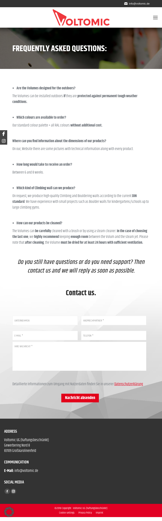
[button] (9, 512)
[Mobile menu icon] (155, 17)
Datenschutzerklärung (128, 388)
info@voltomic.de (139, 3)
